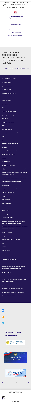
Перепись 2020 (5, 210)
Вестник (4, 206)
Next (28, 382)
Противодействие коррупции (9, 154)
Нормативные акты (6, 89)
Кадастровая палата (6, 203)
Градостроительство (6, 285)
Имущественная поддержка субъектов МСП (12, 288)
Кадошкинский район (15, 17)
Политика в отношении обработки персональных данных (14, 255)
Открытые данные (6, 250)
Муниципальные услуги (8, 192)
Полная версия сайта (16, 32)
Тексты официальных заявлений (10, 132)
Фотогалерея (5, 118)
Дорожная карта (6, 161)
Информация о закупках (8, 122)
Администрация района (7, 86)
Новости (4, 96)
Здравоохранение (6, 199)
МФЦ (3, 243)
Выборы (4, 236)
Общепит (4, 158)
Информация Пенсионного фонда (10, 143)
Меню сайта (13, 27)
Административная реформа (9, 93)
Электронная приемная (16, 29)
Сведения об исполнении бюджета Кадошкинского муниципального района (14, 173)
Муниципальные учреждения (9, 111)
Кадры (3, 136)
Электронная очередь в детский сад (10, 188)
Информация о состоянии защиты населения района (15, 168)
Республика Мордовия (15, 18)
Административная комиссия (9, 259)
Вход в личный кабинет (16, 35)
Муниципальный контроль (8, 295)
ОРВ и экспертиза (6, 214)
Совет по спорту (6, 275)
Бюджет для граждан (7, 232)
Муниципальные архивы (8, 217)
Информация (5, 196)
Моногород (4, 246)
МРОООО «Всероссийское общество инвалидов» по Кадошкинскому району (14, 280)
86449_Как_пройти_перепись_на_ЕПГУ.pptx (17, 69)
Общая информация (6, 82)
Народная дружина (6, 272)
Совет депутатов (6, 104)
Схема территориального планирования (11, 181)
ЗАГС (3, 107)
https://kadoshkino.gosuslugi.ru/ (15, 9)
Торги (3, 125)
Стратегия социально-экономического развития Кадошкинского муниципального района (13, 267)
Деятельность (5, 263)
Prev (3, 382)
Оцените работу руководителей (9, 150)
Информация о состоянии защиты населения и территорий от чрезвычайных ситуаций (13, 222)
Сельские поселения (16, 24)
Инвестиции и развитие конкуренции (11, 239)
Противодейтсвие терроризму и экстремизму (13, 292)
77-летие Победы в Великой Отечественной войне (14, 178)
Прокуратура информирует (8, 114)
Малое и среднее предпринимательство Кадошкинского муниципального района (15, 227)
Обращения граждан (7, 129)
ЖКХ (3, 140)
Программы (4, 147)
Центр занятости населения (8, 165)
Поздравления (5, 185)
